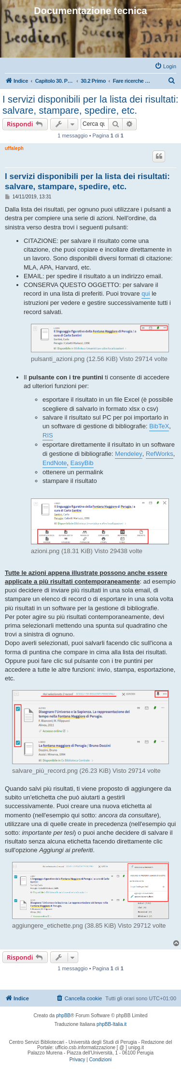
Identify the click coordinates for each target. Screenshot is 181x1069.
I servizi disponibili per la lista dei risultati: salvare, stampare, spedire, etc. (90, 105)
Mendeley (128, 453)
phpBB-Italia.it (111, 1024)
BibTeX (159, 426)
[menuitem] (165, 66)
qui (145, 293)
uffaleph (14, 148)
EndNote (54, 463)
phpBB (63, 1015)
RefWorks (159, 453)
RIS (47, 435)
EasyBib (82, 463)
